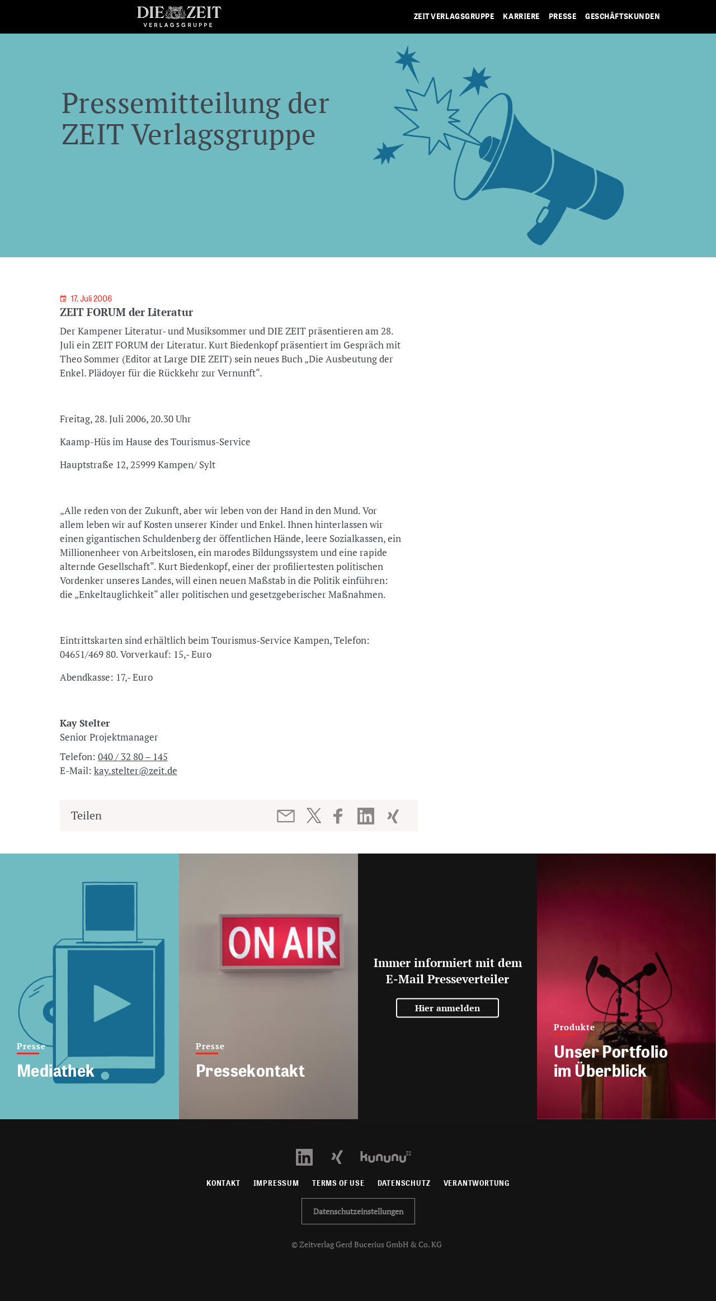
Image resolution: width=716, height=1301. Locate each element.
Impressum (276, 1183)
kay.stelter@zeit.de (135, 770)
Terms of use (338, 1183)
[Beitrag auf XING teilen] (394, 816)
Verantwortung (477, 1183)
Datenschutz (404, 1183)
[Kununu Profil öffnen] (391, 1156)
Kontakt (223, 1183)
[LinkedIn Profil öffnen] (310, 1156)
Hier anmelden (448, 1008)
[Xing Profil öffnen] (343, 1156)
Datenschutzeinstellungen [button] (358, 1211)
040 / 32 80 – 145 (133, 756)
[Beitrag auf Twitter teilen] (313, 815)
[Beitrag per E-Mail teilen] (286, 816)
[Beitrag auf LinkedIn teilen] (367, 816)
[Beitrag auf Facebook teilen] (343, 816)
